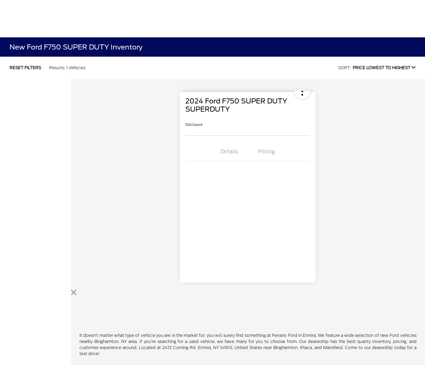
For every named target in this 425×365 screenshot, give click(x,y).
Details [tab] (229, 152)
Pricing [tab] (266, 152)
